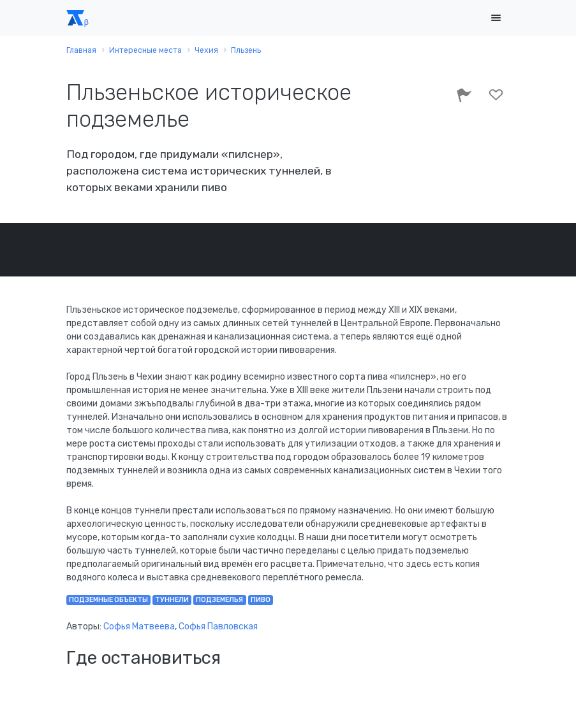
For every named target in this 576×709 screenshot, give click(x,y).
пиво (260, 600)
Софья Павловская (218, 626)
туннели (172, 600)
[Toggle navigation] (496, 18)
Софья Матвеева (139, 626)
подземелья (219, 600)
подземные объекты (108, 600)
